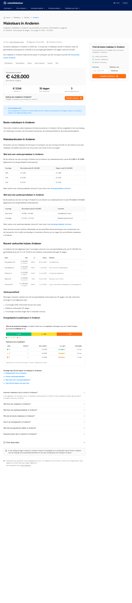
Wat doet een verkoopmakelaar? (17, 380)
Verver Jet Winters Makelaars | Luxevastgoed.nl (65, 284)
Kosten (30, 63)
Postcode (95, 67)
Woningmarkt (8, 63)
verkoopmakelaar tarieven (61, 188)
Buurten (50, 63)
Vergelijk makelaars (74, 98)
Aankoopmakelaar (38, 8)
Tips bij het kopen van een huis (17, 383)
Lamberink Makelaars (56, 273)
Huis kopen (8, 8)
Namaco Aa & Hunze (56, 279)
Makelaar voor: (114, 67)
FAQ (57, 63)
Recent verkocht (39, 63)
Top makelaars (20, 63)
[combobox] (118, 71)
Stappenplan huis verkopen (16, 373)
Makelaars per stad (72, 8)
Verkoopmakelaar (55, 8)
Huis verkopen (22, 8)
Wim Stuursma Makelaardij (58, 268)
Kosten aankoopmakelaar (15, 376)
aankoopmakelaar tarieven (61, 224)
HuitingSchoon (54, 262)
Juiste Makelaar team (16, 42)
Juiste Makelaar (25, 465)
